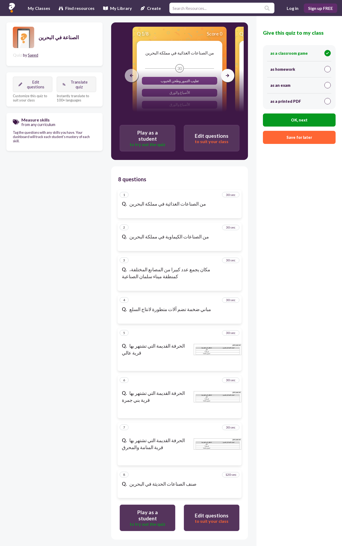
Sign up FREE (320, 8)
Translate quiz (75, 84)
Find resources (77, 8)
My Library (117, 8)
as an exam (300, 85)
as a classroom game (300, 53)
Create (151, 8)
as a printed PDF (300, 101)
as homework (300, 69)
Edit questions (31, 84)
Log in (292, 8)
